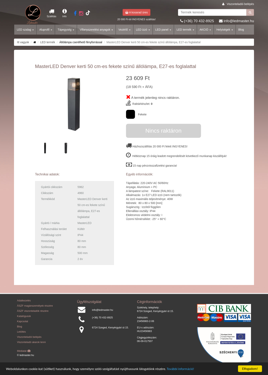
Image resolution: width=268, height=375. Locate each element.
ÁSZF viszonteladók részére (32, 311)
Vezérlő (124, 29)
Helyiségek (224, 29)
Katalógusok (24, 316)
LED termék (185, 29)
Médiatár (23, 351)
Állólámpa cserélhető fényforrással (80, 42)
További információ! (180, 369)
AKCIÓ (205, 29)
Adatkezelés (24, 300)
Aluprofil (45, 29)
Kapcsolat (22, 321)
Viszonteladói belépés (240, 4)
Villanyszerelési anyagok (96, 29)
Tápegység (66, 29)
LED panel (163, 29)
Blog (241, 29)
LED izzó (143, 29)
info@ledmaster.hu (239, 21)
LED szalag (25, 29)
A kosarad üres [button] (136, 12)
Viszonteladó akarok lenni (31, 342)
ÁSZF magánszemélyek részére (35, 305)
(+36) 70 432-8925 (199, 21)
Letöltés (21, 331)
